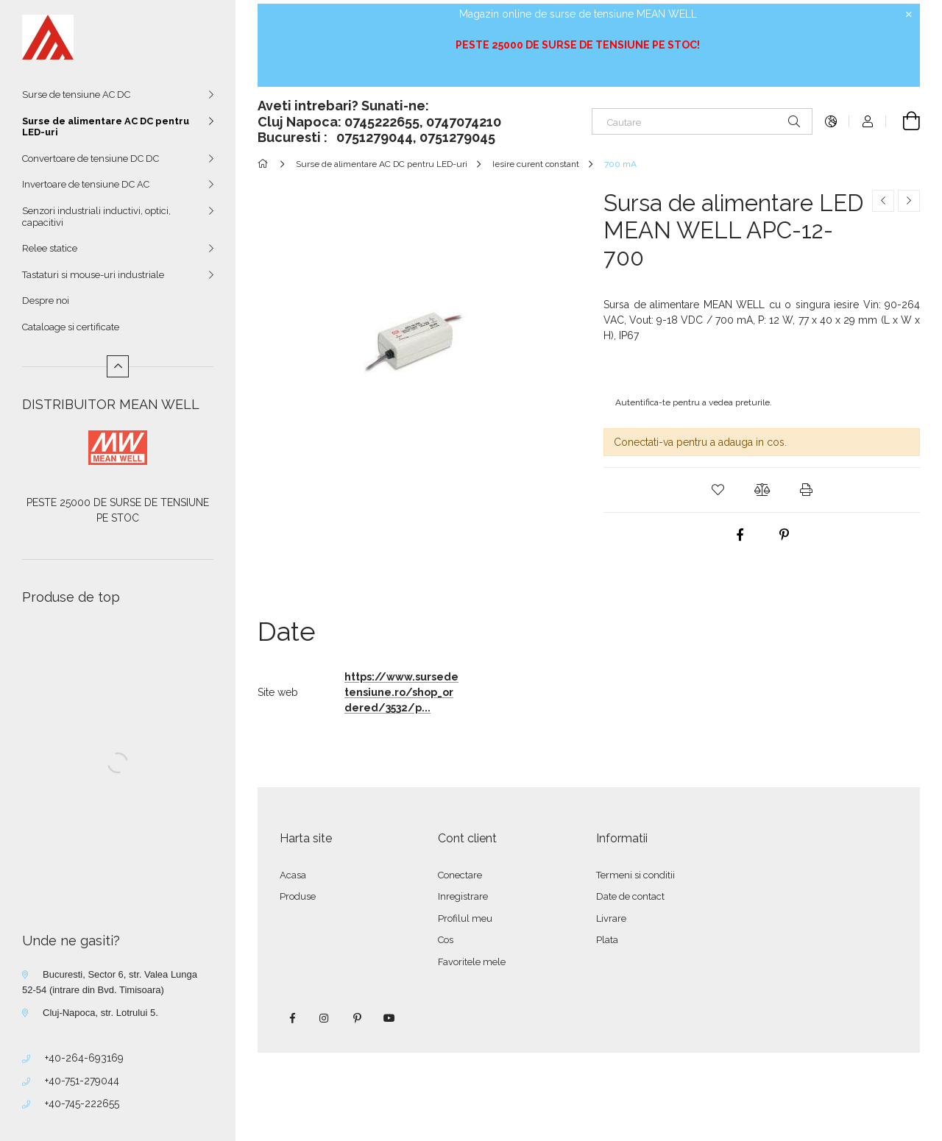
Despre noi (45, 300)
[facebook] (739, 535)
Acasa (293, 875)
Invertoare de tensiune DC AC (85, 184)
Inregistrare (463, 896)
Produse (298, 896)
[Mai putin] (118, 366)
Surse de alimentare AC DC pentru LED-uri (105, 126)
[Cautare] (702, 121)
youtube (389, 1018)
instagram (324, 1018)
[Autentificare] (867, 121)
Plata (607, 939)
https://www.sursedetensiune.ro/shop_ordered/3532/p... (401, 692)
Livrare (611, 918)
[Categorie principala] (265, 164)
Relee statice (49, 248)
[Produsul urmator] (909, 201)
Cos (445, 939)
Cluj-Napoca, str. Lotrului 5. (100, 1012)
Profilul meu (465, 918)
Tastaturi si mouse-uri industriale (93, 274)
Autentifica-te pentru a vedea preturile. (693, 402)
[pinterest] (783, 535)
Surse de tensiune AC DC (76, 94)
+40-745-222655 (82, 1103)
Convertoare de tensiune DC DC (90, 158)
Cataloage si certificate (70, 327)
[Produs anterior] (883, 201)
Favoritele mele (472, 961)
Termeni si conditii (635, 875)
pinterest (356, 1018)
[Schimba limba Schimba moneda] (830, 121)
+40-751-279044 (82, 1081)
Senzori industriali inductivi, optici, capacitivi (96, 216)
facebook (292, 1018)
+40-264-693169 (84, 1058)
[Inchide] (909, 15)
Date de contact (630, 896)
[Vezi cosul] (903, 121)
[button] (717, 490)
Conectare (460, 875)
